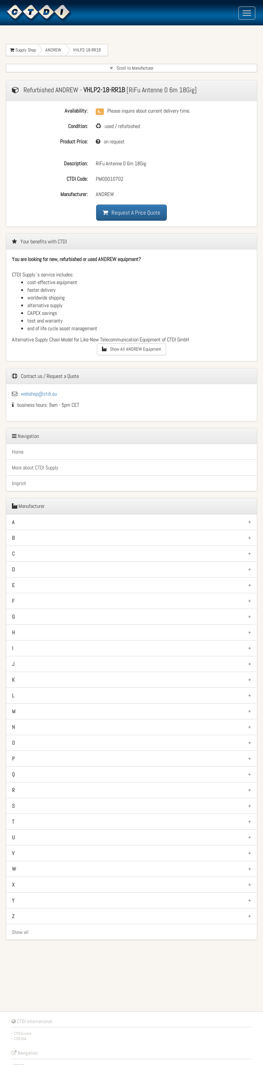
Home (17, 451)
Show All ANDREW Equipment (131, 349)
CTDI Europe (23, 1033)
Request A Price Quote (131, 212)
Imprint (19, 483)
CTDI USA (20, 1038)
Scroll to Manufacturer (131, 68)
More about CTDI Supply (35, 467)
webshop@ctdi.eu (39, 393)
